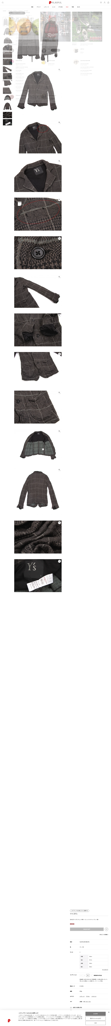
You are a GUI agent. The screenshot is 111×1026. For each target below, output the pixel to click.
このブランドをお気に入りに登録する (79, 910)
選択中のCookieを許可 (95, 1013)
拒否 (96, 1017)
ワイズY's (73, 913)
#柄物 (81, 1001)
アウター (88, 996)
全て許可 (95, 1008)
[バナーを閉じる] (108, 1007)
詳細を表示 (68, 1023)
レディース (82, 996)
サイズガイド (105, 969)
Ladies (72, 924)
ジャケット (94, 996)
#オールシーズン (87, 1001)
